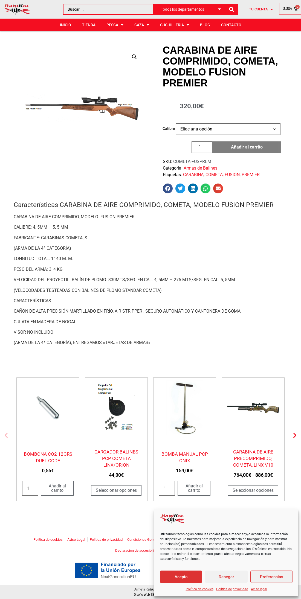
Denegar (226, 576)
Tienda (88, 25)
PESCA (114, 25)
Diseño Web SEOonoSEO (150, 595)
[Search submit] (231, 9)
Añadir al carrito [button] (57, 488)
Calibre (169, 129)
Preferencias (271, 576)
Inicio (65, 25)
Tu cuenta (261, 9)
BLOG (205, 25)
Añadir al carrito (247, 147)
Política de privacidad (232, 589)
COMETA (214, 174)
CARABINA (193, 174)
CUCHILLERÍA (174, 25)
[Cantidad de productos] (202, 147)
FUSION (232, 174)
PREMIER (251, 174)
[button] (134, 57)
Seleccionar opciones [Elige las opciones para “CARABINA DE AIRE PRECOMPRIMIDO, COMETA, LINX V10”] (253, 490)
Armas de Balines (200, 168)
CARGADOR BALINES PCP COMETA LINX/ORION (116, 458)
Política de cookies (199, 589)
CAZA (141, 25)
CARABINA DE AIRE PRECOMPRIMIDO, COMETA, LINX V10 (253, 458)
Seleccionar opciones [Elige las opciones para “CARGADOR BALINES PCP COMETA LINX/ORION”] (116, 490)
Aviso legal (259, 589)
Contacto (231, 25)
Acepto (181, 576)
